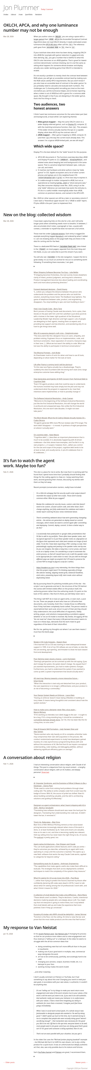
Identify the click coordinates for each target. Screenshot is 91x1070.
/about (13, 14)
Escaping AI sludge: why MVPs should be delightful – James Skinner (60, 911)
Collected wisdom (58, 231)
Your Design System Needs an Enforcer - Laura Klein (54, 692)
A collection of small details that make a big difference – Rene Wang (60, 892)
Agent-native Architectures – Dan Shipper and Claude (54, 841)
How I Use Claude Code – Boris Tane (48, 306)
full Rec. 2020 (62, 180)
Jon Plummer (21, 7)
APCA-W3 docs (51, 44)
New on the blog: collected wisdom (37, 212)
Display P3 (72, 123)
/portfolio (28, 14)
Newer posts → (82, 1059)
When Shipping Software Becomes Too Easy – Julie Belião (56, 269)
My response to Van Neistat (30, 924)
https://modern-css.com (45, 564)
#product (59, 234)
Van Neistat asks (61, 931)
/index (5, 14)
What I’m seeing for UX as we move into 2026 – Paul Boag (56, 875)
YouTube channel (44, 1049)
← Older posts (9, 1059)
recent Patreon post (46, 931)
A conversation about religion (32, 754)
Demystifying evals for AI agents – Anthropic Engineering (56, 860)
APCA (57, 39)
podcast (40, 834)
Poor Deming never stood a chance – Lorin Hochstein (54, 656)
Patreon (58, 1049)
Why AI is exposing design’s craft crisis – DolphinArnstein (56, 330)
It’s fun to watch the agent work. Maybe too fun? (28, 460)
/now (21, 14)
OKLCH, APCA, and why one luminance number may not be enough (40, 27)
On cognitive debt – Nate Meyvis (46, 432)
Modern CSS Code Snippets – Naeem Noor (50, 639)
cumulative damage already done (47, 717)
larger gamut (39, 39)
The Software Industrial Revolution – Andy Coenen (53, 395)
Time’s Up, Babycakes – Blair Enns (47, 819)
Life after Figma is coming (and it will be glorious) (53, 361)
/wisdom (38, 14)
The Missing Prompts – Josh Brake (47, 350)
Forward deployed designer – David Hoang (50, 286)
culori (74, 54)
